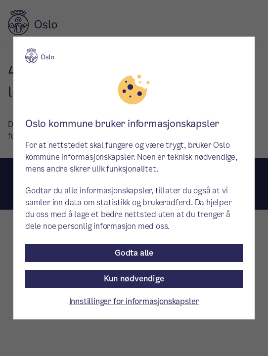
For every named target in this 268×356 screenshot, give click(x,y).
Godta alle (134, 253)
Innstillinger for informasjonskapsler (134, 301)
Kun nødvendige (134, 278)
